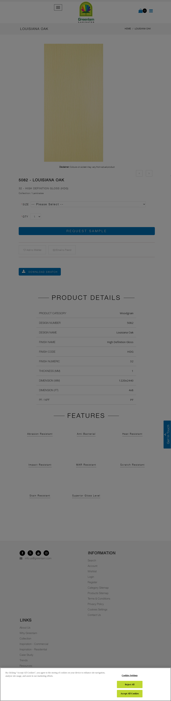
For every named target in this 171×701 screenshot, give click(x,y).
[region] (85, 684)
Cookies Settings (130, 675)
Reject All (129, 684)
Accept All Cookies (130, 693)
